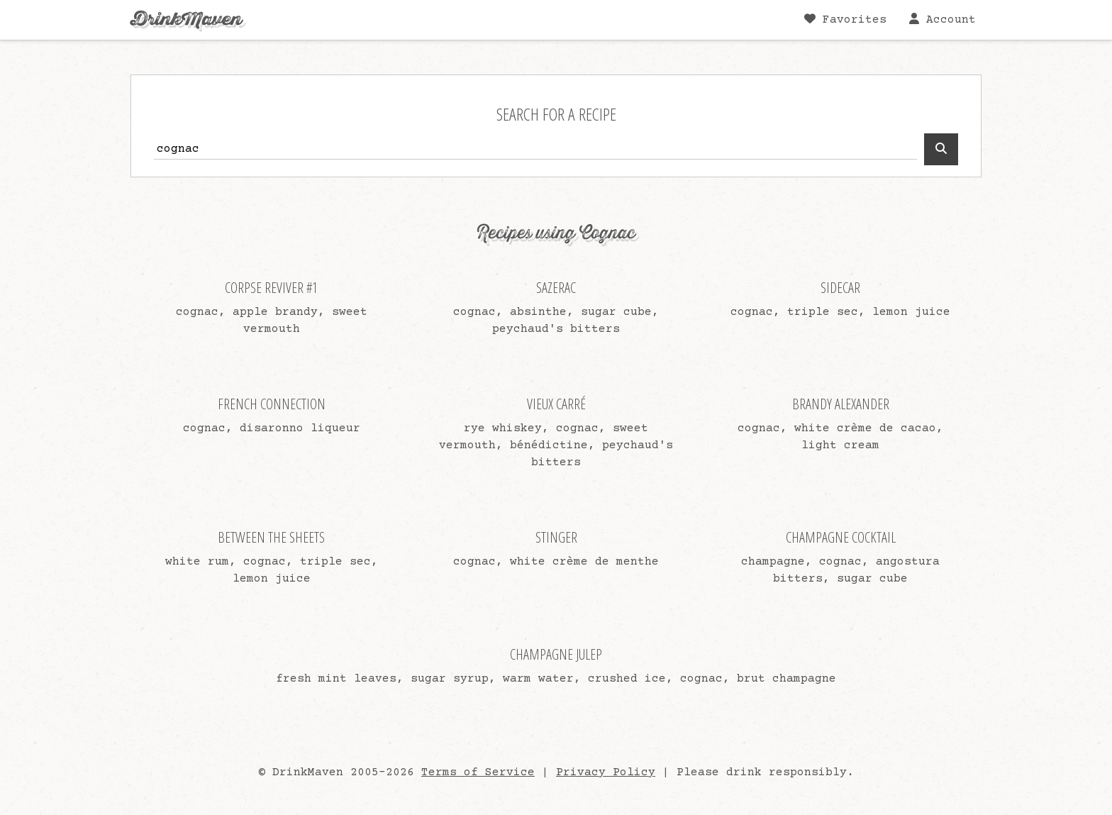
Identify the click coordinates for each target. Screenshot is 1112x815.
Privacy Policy (605, 772)
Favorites (845, 19)
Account (942, 19)
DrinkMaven (186, 20)
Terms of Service (478, 772)
